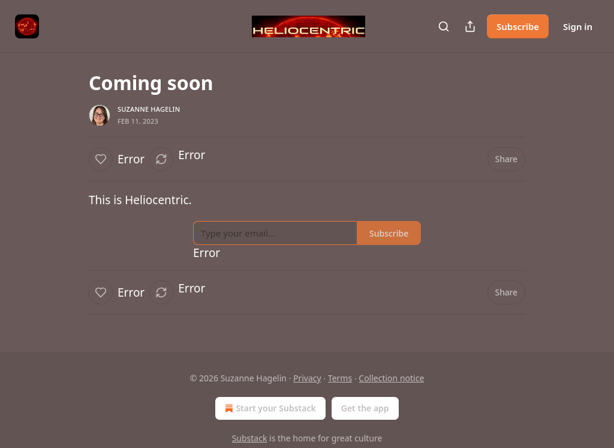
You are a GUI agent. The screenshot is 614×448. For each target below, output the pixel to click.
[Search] (444, 26)
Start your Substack (268, 408)
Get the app (365, 408)
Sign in (577, 26)
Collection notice (391, 378)
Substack (249, 438)
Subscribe (517, 26)
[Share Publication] (470, 26)
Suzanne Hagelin (149, 109)
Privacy (307, 378)
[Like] (101, 159)
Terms (340, 378)
